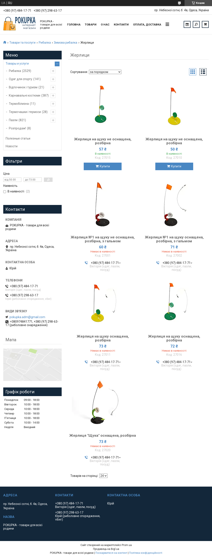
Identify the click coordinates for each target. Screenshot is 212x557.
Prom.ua (127, 545)
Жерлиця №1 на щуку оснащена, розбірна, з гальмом (174, 239)
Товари (90, 24)
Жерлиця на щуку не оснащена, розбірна (102, 141)
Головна (73, 24)
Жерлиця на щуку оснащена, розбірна (103, 338)
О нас (105, 24)
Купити (105, 166)
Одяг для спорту (20, 79)
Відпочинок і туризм (23, 87)
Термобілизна (19, 103)
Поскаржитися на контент (111, 552)
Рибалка (45, 42)
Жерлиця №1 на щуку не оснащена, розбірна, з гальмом (103, 239)
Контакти (121, 24)
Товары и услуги (17, 63)
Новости (12, 146)
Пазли (13, 120)
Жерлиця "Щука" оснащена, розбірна (102, 435)
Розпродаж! (17, 128)
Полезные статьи (18, 138)
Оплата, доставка (147, 24)
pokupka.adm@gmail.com (27, 317)
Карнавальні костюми (24, 95)
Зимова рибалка (65, 42)
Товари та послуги (22, 42)
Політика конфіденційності (145, 552)
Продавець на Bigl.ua (106, 549)
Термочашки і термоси (25, 112)
